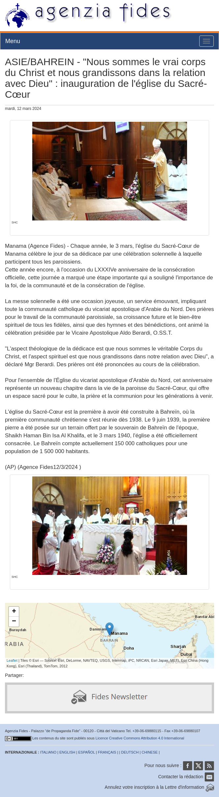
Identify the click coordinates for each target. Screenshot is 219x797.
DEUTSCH (130, 752)
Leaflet (12, 660)
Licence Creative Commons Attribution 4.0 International (140, 738)
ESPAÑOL (86, 752)
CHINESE (150, 752)
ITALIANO (48, 752)
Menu (12, 41)
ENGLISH (67, 752)
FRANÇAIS (107, 752)
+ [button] (14, 612)
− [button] (14, 622)
